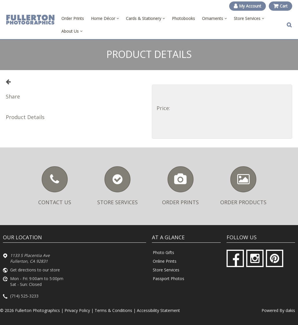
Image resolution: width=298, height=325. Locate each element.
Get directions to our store (35, 270)
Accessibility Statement (158, 310)
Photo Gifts (163, 252)
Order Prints (72, 18)
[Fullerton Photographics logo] (30, 19)
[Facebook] (235, 258)
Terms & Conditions (113, 310)
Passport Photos (168, 278)
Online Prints (164, 261)
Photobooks (183, 18)
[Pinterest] (274, 258)
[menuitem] (104, 18)
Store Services (166, 270)
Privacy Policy (77, 310)
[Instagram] (255, 258)
